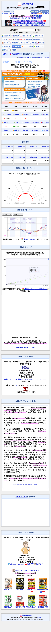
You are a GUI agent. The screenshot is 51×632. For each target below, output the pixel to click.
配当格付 (15, 36)
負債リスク (33, 146)
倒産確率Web (28, 4)
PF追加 (46, 57)
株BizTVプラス (21, 497)
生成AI (16, 39)
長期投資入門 (43, 607)
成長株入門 (8, 607)
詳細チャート (37, 36)
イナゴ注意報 (27, 46)
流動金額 (35, 130)
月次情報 (14, 43)
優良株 (33, 43)
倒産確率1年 (33, 157)
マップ (5, 39)
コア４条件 (7, 114)
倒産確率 (17, 46)
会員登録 (35, 11)
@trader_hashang (16, 564)
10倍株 (40, 43)
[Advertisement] (20, 314)
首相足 (5, 50)
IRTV (17, 385)
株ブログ (38, 564)
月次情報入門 (20, 607)
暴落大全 (19, 590)
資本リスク (21, 146)
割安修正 (26, 114)
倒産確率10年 (45, 157)
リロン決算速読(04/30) (32, 18)
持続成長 (36, 114)
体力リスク (9, 157)
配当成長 (45, 114)
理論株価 (6, 36)
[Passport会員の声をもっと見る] (25, 484)
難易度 (6, 130)
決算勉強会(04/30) (17, 18)
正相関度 (16, 114)
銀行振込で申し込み (37, 25)
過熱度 (17, 130)
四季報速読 (6, 46)
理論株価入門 (31, 607)
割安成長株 (23, 43)
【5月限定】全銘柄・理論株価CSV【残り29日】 (28, 21)
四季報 (33, 57)
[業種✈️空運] (37, 16)
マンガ (5, 43)
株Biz (5, 54)
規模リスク (21, 157)
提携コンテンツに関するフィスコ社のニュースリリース (25, 379)
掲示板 (39, 57)
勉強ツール (38, 46)
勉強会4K (28, 39)
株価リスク (9, 146)
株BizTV (29, 564)
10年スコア (7, 122)
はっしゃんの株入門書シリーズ (25, 570)
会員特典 (33, 13)
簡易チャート (25, 36)
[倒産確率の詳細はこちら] (25, 347)
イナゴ (45, 122)
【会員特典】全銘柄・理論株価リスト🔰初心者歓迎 (29, 23)
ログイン (44, 11)
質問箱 (46, 13)
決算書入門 (8, 590)
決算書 (26, 57)
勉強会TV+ (37, 39)
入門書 (13, 50)
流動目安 (25, 130)
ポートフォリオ (8, 13)
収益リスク (45, 146)
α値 (17, 122)
